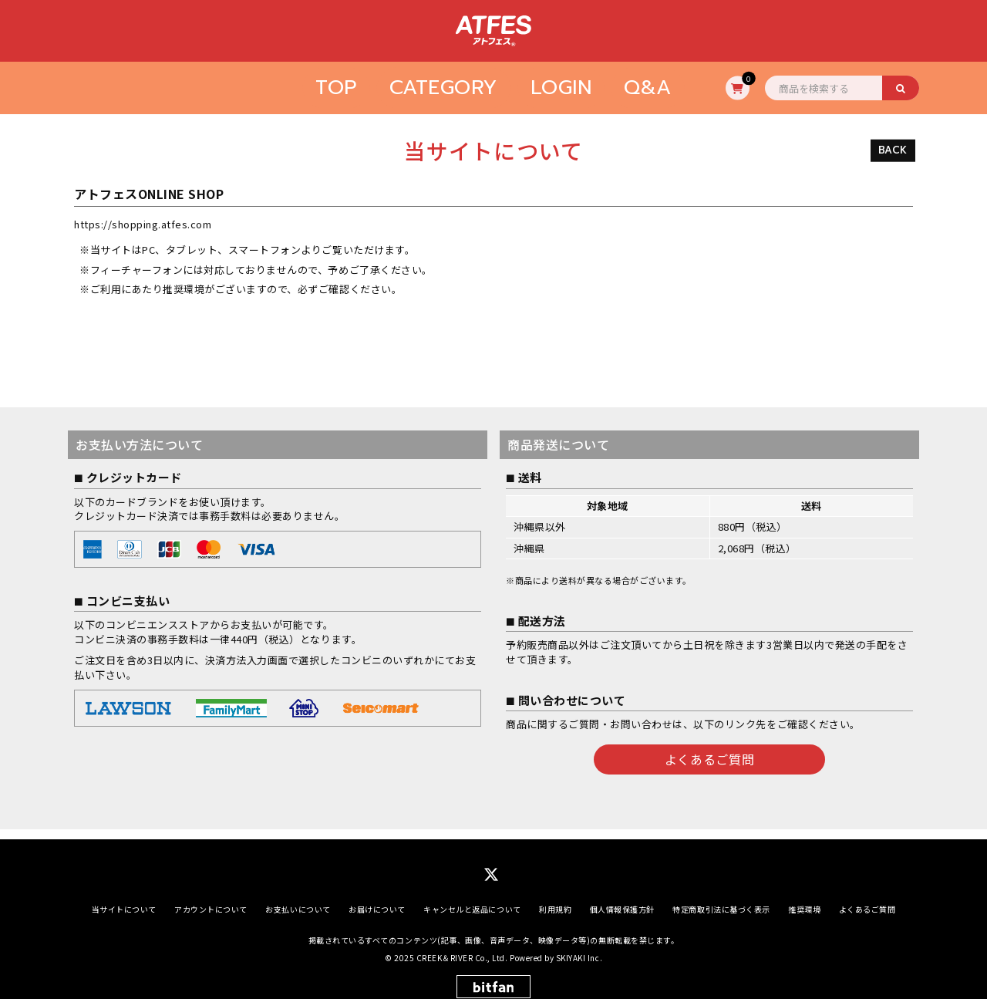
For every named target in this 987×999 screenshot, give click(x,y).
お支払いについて (297, 899)
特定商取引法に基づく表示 (721, 899)
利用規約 (555, 899)
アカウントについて (211, 899)
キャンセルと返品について (471, 899)
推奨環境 (804, 899)
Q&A (648, 88)
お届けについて (377, 899)
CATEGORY (443, 88)
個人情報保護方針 (622, 899)
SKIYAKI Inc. (579, 947)
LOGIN (561, 88)
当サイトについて (124, 899)
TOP (336, 88)
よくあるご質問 (709, 759)
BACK (893, 150)
